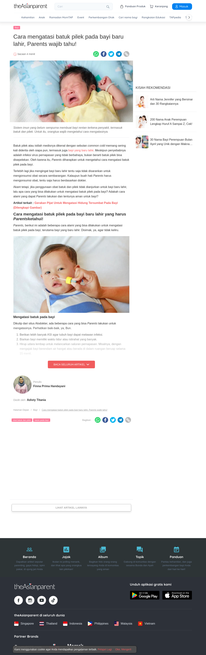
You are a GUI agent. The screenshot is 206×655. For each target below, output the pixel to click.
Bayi (17, 27)
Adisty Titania (36, 399)
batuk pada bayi (42, 419)
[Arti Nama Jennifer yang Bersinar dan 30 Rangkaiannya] (165, 100)
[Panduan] (176, 556)
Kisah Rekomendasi (153, 87)
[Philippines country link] (98, 623)
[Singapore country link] (24, 623)
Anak (42, 17)
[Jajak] (66, 556)
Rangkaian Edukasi (153, 17)
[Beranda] (29, 556)
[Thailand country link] (48, 623)
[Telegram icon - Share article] (119, 53)
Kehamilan (27, 17)
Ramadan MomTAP (61, 17)
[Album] (103, 556)
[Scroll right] (189, 17)
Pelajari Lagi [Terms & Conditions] (105, 649)
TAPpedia (175, 17)
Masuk (181, 6)
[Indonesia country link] (72, 623)
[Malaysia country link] (123, 623)
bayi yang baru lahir (80, 149)
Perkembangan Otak (101, 17)
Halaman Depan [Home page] (21, 409)
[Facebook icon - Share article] (104, 53)
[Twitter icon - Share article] (111, 53)
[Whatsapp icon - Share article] (96, 53)
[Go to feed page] (30, 8)
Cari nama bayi (128, 17)
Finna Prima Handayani (49, 385)
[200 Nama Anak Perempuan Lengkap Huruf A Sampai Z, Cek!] (165, 121)
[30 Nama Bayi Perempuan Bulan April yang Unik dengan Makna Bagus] (165, 141)
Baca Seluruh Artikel (71, 363)
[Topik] (140, 556)
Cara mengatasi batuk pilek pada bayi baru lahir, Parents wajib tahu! (74, 409)
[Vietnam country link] (146, 623)
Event (80, 17)
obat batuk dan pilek (22, 419)
